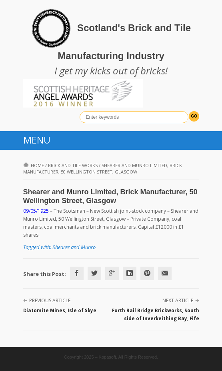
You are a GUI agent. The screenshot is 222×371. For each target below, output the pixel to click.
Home (33, 165)
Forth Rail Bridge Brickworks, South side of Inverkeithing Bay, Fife (155, 314)
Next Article (177, 300)
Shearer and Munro (74, 247)
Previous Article (49, 300)
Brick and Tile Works (73, 165)
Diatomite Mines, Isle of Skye (59, 310)
